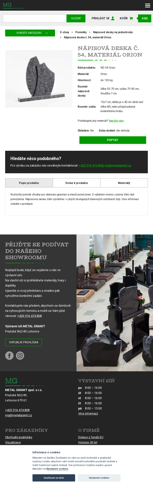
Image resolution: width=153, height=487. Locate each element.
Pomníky (81, 32)
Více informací (88, 413)
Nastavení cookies (57, 468)
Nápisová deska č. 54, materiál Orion (87, 37)
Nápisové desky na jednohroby (113, 32)
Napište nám (116, 120)
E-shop (64, 32)
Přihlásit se (101, 18)
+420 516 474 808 (91, 165)
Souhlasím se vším (54, 478)
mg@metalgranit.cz (118, 165)
